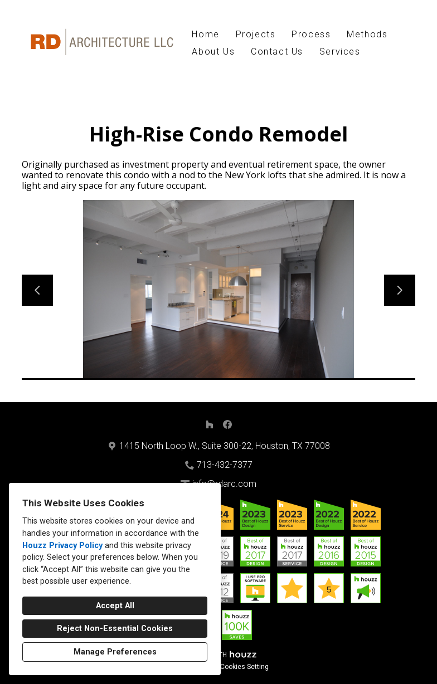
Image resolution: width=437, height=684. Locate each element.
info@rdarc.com (224, 483)
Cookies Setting (244, 667)
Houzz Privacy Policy (62, 545)
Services (340, 51)
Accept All (115, 605)
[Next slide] (399, 290)
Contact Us (277, 51)
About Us (213, 51)
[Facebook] (227, 424)
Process (311, 34)
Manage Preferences (115, 652)
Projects (256, 34)
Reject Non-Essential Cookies (115, 628)
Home (205, 34)
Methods (367, 34)
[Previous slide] (37, 290)
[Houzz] (209, 424)
